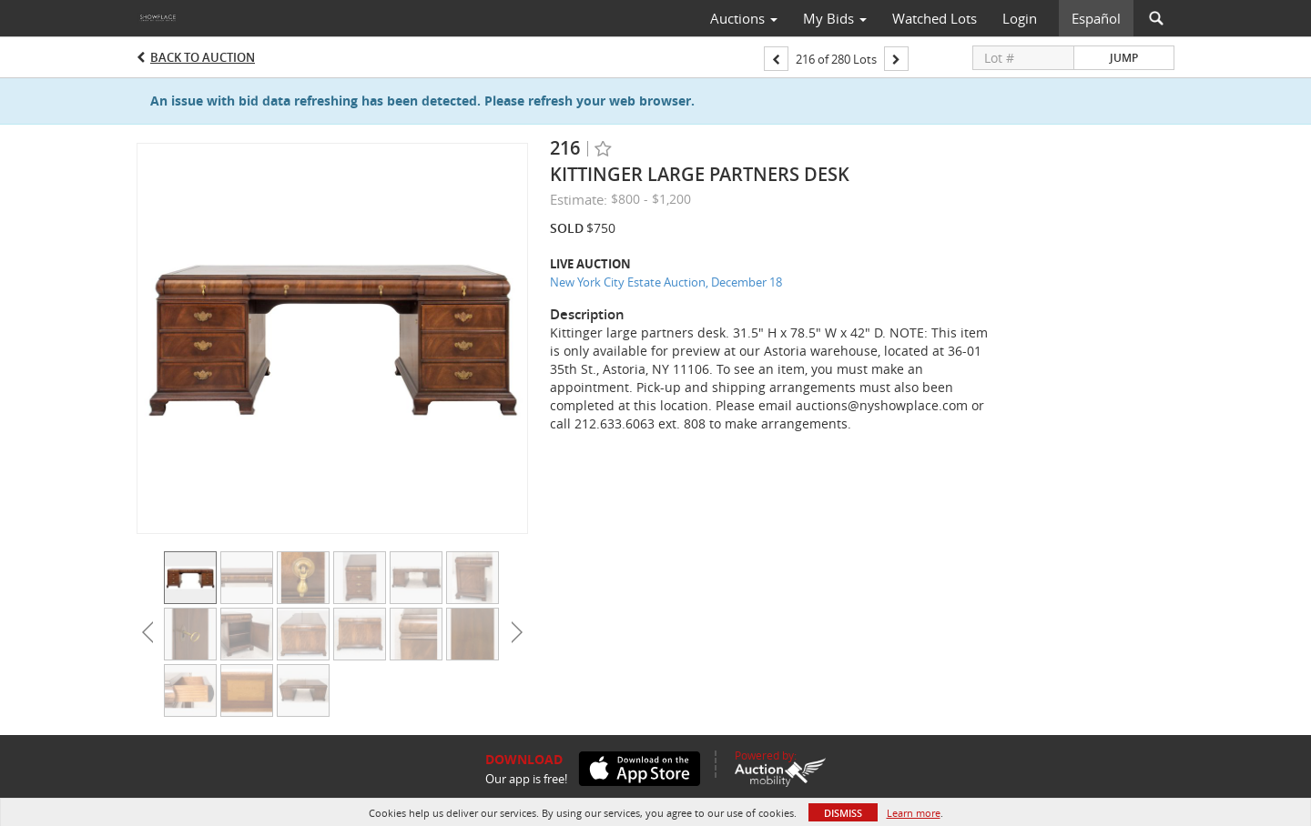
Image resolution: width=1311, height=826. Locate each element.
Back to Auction (202, 57)
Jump (1124, 57)
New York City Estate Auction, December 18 (666, 282)
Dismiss (843, 813)
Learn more (913, 813)
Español (1096, 18)
